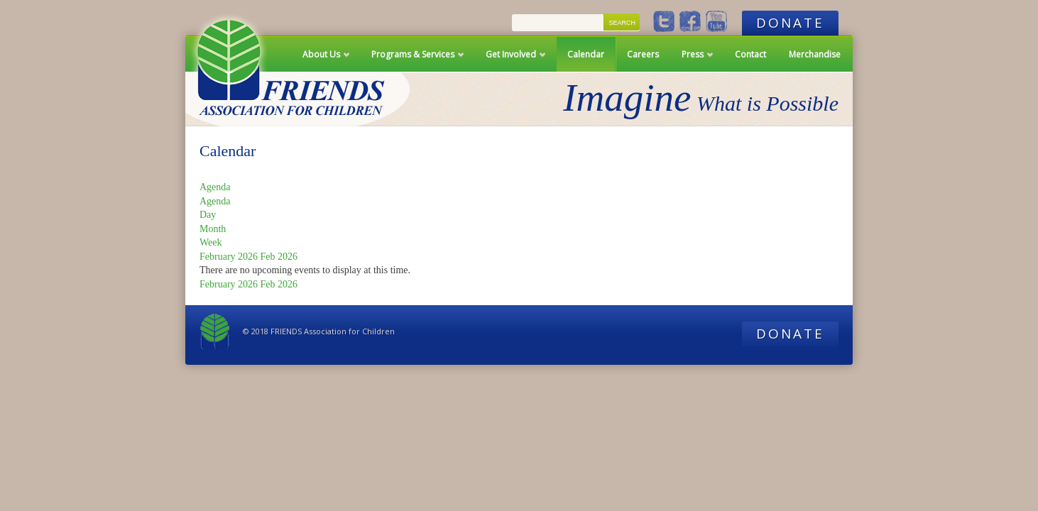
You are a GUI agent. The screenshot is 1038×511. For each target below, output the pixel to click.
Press (692, 60)
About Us (321, 60)
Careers (643, 54)
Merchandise (815, 54)
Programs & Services (413, 60)
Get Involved (511, 60)
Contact (750, 54)
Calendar (585, 54)
